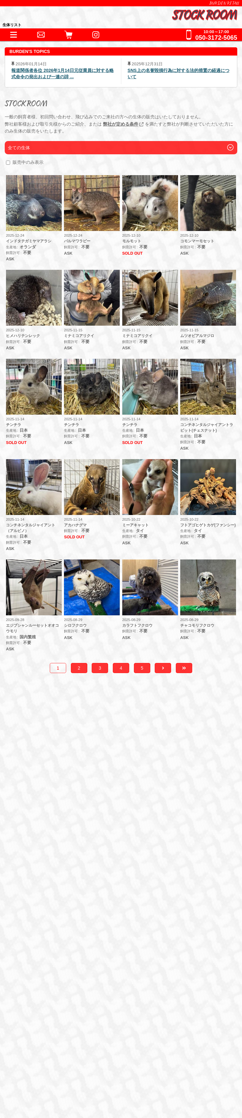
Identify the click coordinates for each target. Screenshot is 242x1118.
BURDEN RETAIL (224, 3)
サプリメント (107, 924)
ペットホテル (36, 966)
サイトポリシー (36, 1092)
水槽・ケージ (125, 897)
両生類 (55, 856)
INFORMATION (38, 832)
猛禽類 (90, 856)
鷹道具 (156, 897)
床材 (96, 897)
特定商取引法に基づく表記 (48, 1072)
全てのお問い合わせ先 (46, 1005)
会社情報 (29, 1063)
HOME (28, 819)
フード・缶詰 (40, 924)
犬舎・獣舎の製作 (41, 953)
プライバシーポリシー (43, 1082)
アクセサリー (40, 897)
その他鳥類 (118, 856)
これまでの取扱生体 (44, 873)
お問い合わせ (36, 979)
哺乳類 (147, 856)
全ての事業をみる (41, 992)
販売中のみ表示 (28, 162)
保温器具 (73, 897)
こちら (157, 787)
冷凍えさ (73, 924)
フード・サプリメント (46, 913)
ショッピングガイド (44, 940)
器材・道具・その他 (44, 886)
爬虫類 (32, 856)
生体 (25, 845)
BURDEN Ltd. (35, 1053)
